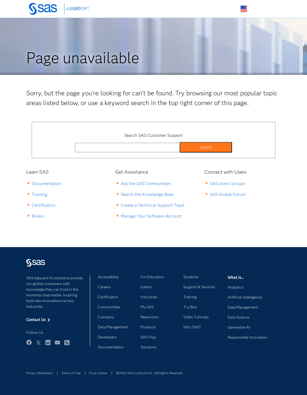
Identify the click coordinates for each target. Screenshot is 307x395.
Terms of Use (70, 373)
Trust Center (98, 373)
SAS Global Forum (227, 194)
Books (38, 216)
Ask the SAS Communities (146, 183)
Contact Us (256, 9)
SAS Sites (269, 9)
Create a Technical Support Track (152, 205)
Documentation (46, 183)
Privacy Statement (39, 373)
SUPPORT (79, 8)
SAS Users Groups (227, 183)
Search (231, 9)
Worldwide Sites (243, 8)
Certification (43, 205)
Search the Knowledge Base (147, 194)
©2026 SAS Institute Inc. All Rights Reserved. (149, 373)
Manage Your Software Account (151, 216)
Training (39, 194)
